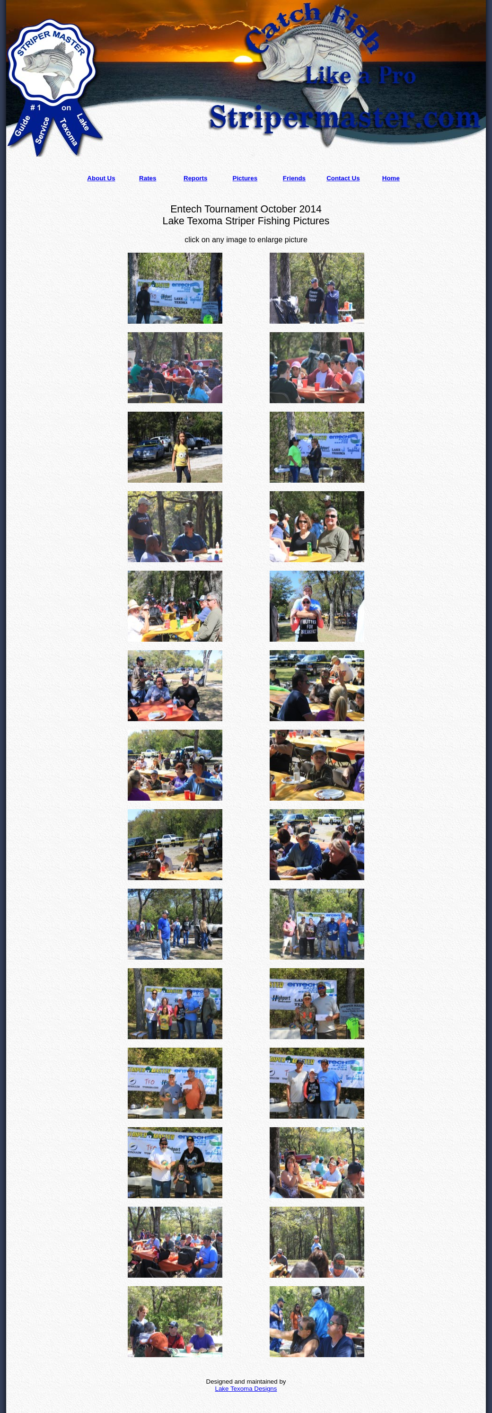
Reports (195, 178)
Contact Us (343, 178)
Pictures (245, 178)
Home (391, 178)
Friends (294, 178)
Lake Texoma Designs (246, 1388)
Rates (147, 178)
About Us (101, 178)
